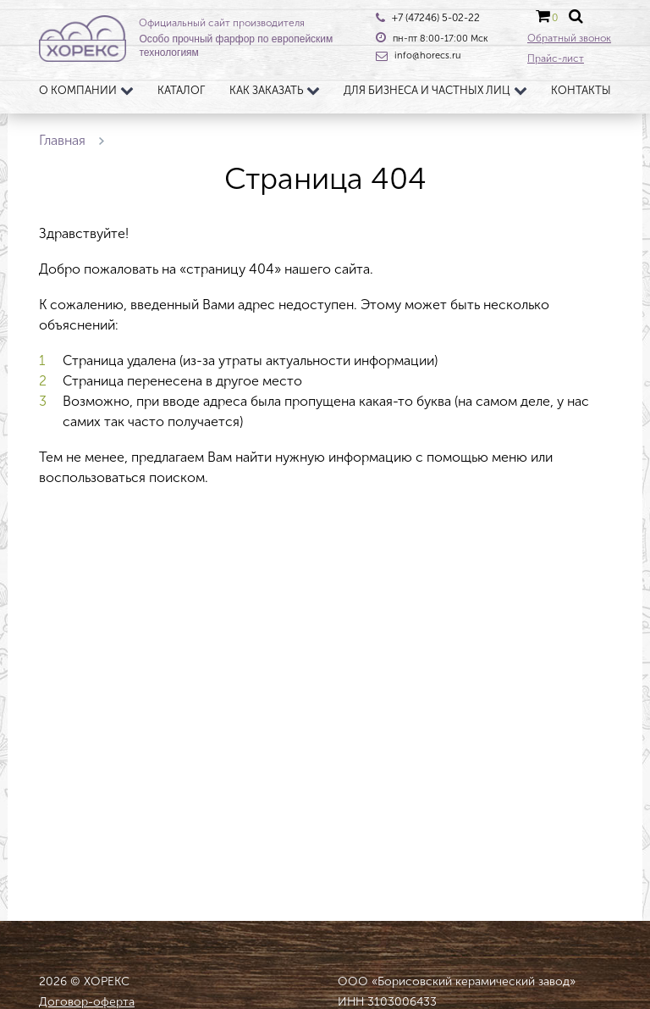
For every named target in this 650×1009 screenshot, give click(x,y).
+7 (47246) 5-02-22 (436, 18)
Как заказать (266, 90)
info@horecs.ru (427, 55)
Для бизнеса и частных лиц (427, 90)
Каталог (181, 90)
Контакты (581, 90)
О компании (78, 90)
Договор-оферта (87, 1002)
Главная (62, 140)
